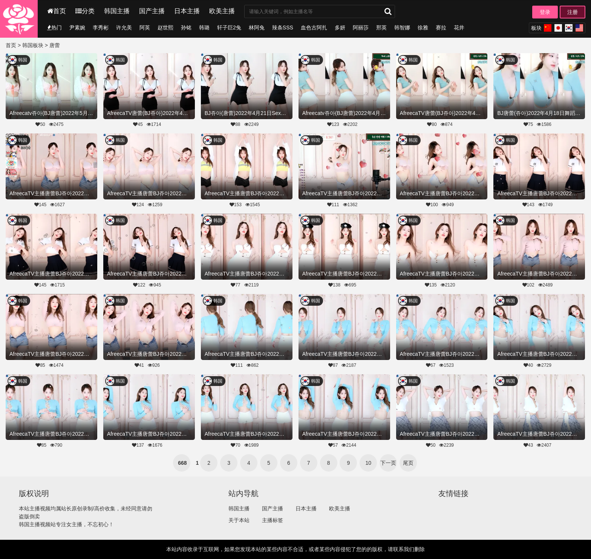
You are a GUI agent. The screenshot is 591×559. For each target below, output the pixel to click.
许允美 (124, 28)
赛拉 (441, 28)
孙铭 (186, 28)
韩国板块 (32, 45)
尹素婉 (77, 28)
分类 (85, 11)
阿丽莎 (361, 28)
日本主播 (187, 11)
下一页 (388, 463)
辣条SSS (282, 28)
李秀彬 (101, 28)
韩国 (22, 60)
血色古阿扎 (314, 28)
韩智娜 (402, 28)
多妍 (340, 28)
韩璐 (204, 28)
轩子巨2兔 (229, 28)
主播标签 (272, 520)
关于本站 (239, 520)
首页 (56, 11)
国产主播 (152, 11)
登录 (545, 12)
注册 (572, 12)
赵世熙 (165, 28)
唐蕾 (54, 45)
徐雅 (423, 28)
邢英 (381, 28)
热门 (54, 28)
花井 (459, 28)
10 (369, 463)
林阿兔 (257, 28)
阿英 (144, 28)
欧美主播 (222, 11)
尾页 (408, 463)
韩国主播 (117, 11)
